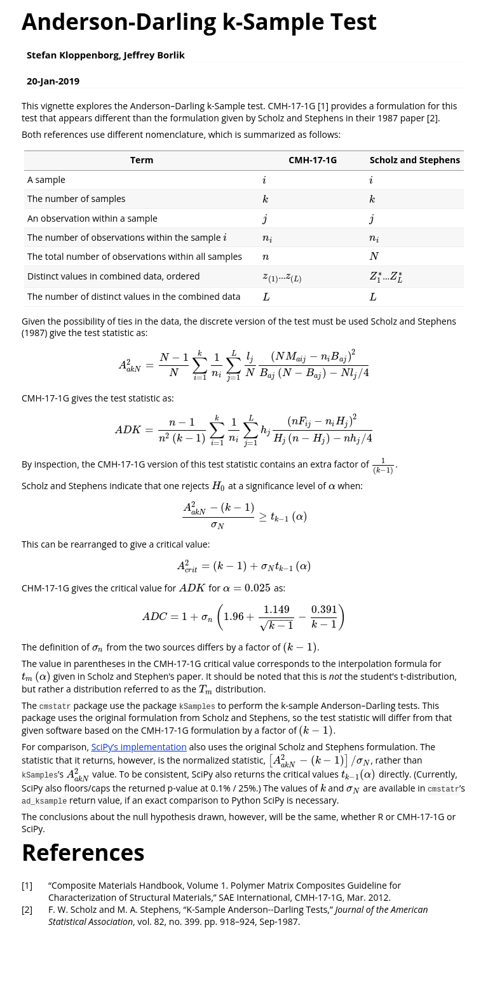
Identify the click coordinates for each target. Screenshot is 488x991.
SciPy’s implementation (139, 747)
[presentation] (264, 180)
